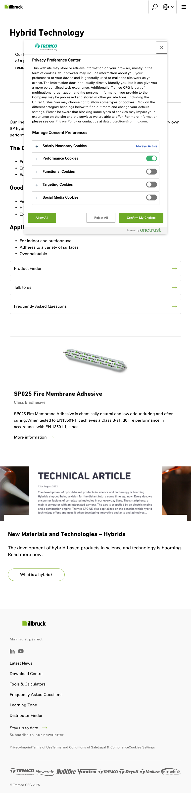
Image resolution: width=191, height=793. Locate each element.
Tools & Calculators (28, 684)
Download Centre (26, 673)
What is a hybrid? (36, 574)
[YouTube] (21, 654)
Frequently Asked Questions (36, 694)
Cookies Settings (142, 747)
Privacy (15, 747)
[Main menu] (183, 7)
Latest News (21, 663)
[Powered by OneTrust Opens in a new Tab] (146, 231)
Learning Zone (23, 705)
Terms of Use (42, 747)
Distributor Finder (26, 715)
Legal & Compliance (113, 747)
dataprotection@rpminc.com (125, 121)
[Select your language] (168, 7)
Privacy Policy (66, 121)
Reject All (101, 218)
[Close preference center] (161, 47)
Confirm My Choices (141, 218)
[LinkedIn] (12, 652)
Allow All (42, 218)
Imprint (26, 747)
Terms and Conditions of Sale (75, 747)
